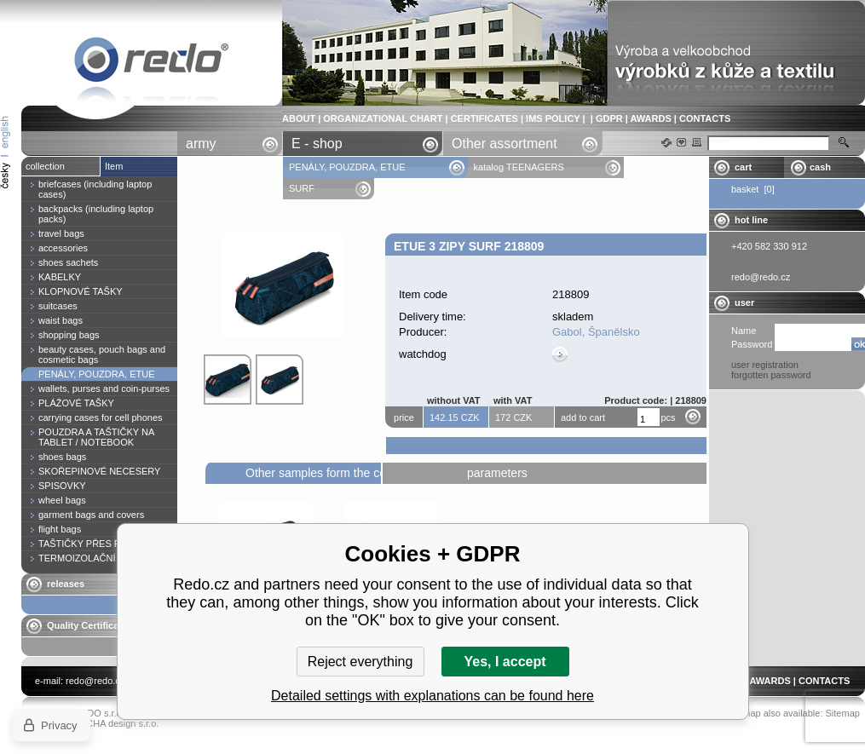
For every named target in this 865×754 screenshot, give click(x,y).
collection (45, 166)
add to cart (583, 417)
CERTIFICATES (484, 118)
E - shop (317, 143)
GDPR (609, 118)
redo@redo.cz (95, 681)
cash (820, 167)
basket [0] (753, 189)
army (201, 143)
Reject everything (360, 661)
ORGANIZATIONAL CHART (382, 118)
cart (743, 167)
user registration (765, 365)
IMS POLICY (553, 118)
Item (114, 166)
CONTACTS (704, 118)
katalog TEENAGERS (519, 167)
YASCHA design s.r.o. (113, 723)
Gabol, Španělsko (596, 331)
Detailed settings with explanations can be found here (432, 695)
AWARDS (650, 118)
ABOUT (298, 118)
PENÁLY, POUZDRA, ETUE (348, 167)
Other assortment (504, 143)
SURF (301, 188)
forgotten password (771, 375)
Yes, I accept (504, 661)
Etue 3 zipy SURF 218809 (151, 62)
